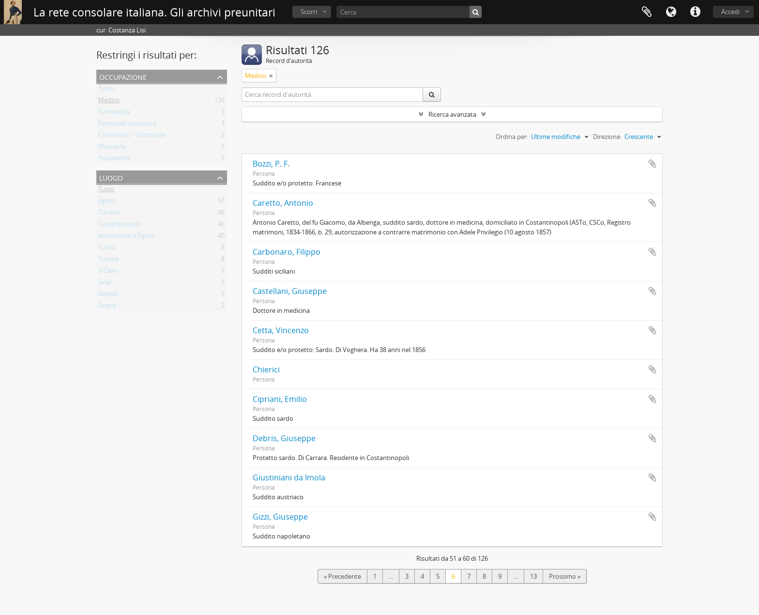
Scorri (309, 11)
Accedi (730, 11)
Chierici (266, 369)
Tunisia (108, 260)
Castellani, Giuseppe (290, 291)
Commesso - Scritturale (131, 136)
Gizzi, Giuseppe (280, 516)
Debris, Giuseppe (284, 438)
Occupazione (123, 76)
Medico (109, 101)
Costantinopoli (119, 225)
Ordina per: (512, 136)
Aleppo (108, 295)
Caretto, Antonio (283, 203)
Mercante (112, 148)
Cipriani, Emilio (280, 399)
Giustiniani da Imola (289, 477)
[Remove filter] (271, 75)
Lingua (671, 12)
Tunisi (106, 249)
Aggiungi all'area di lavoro (652, 164)
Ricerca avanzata (452, 114)
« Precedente (342, 576)
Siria (104, 283)
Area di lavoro (647, 12)
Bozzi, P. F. (271, 163)
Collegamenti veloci (695, 12)
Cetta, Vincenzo (281, 330)
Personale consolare (127, 125)
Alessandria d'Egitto (126, 237)
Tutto (106, 90)
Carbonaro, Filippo (286, 251)
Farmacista (114, 113)
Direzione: (607, 136)
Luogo (111, 177)
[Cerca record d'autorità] (333, 94)
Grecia (107, 307)
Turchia (109, 214)
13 (533, 576)
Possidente (114, 159)
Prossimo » (564, 576)
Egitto (106, 202)
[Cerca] (409, 12)
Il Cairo (108, 272)
